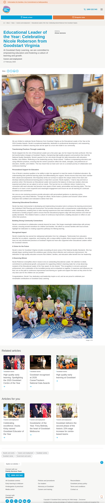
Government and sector (24, 456)
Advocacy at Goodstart (46, 486)
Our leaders (42, 483)
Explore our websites (13, 464)
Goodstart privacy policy (78, 483)
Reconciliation (75, 480)
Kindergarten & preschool (14, 486)
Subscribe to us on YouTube (20, 501)
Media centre (10, 489)
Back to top (102, 462)
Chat (101, 497)
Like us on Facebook (7, 501)
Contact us (74, 489)
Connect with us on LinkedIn (24, 501)
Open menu (102, 9)
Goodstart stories (8, 456)
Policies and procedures (46, 480)
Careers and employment (25, 453)
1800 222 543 (90, 9)
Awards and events (9, 453)
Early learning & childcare (14, 483)
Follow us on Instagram (11, 501)
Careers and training (45, 489)
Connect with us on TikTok (29, 501)
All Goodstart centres (13, 480)
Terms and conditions (77, 486)
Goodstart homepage (6, 9)
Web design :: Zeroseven (78, 499)
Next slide (89, 313)
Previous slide (16, 313)
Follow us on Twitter (16, 501)
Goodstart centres (41, 453)
